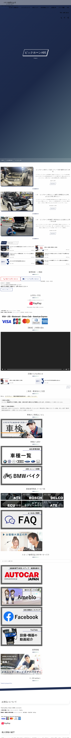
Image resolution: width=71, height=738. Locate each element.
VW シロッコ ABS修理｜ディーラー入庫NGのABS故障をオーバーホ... (56, 261)
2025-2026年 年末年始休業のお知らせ (17, 261)
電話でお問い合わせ (12, 279)
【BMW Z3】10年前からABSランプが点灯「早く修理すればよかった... (57, 254)
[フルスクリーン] (68, 369)
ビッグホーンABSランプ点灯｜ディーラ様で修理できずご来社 (53, 170)
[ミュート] (66, 369)
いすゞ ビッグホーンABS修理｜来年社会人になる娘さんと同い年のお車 (53, 220)
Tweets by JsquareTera (6, 683)
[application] (35, 351)
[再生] (2, 369)
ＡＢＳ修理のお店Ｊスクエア (10, 3)
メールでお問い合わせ (32, 279)
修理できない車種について (6, 289)
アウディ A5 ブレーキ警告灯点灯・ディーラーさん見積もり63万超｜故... (22, 254)
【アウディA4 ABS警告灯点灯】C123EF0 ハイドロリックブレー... (22, 247)
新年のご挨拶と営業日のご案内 (51, 247)
